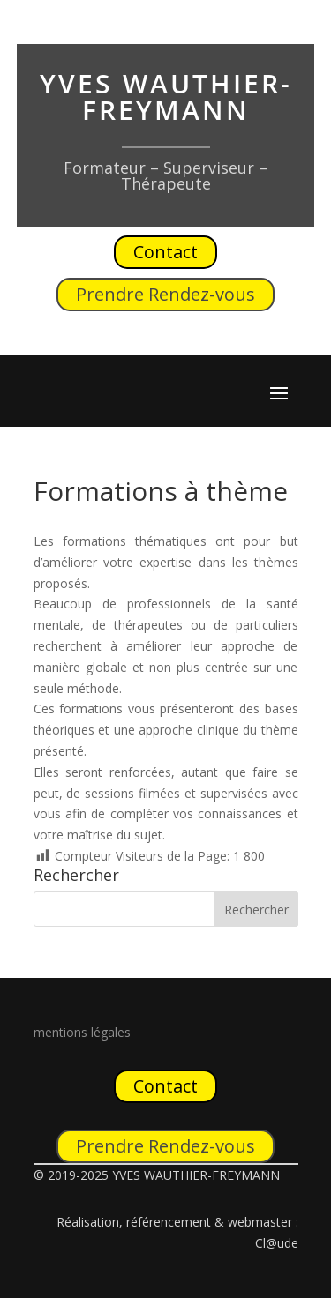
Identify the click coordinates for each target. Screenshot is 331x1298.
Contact (165, 252)
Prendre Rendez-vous (165, 294)
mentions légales (82, 1032)
